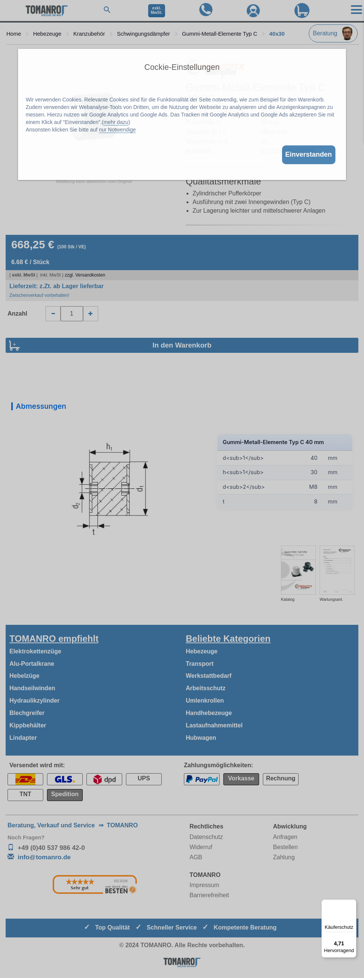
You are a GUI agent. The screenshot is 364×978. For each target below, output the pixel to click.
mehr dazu (115, 122)
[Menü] (351, 903)
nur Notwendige (117, 130)
